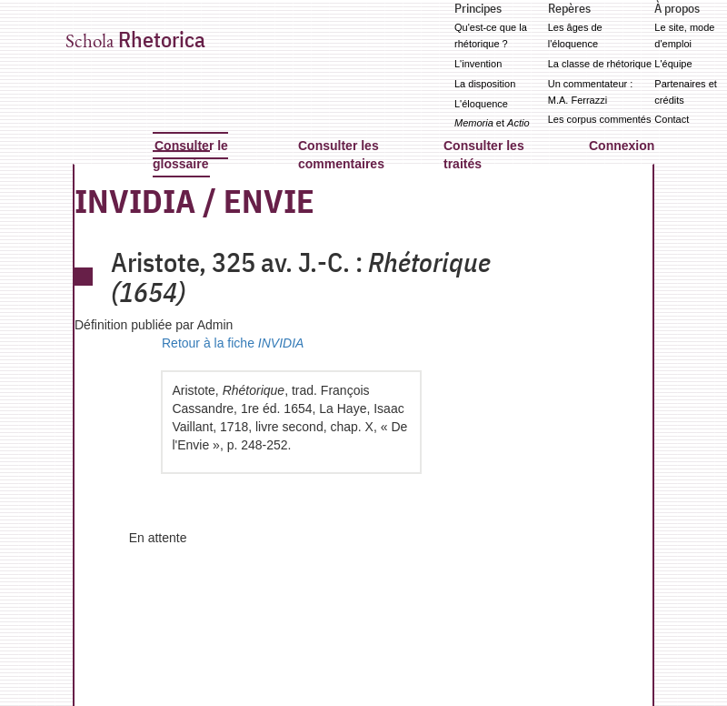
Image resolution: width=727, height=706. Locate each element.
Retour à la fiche (233, 343)
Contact (671, 119)
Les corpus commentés (600, 119)
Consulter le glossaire (190, 154)
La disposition (484, 83)
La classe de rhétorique (600, 63)
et (492, 122)
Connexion (621, 145)
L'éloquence (481, 103)
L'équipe (673, 63)
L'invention (478, 63)
